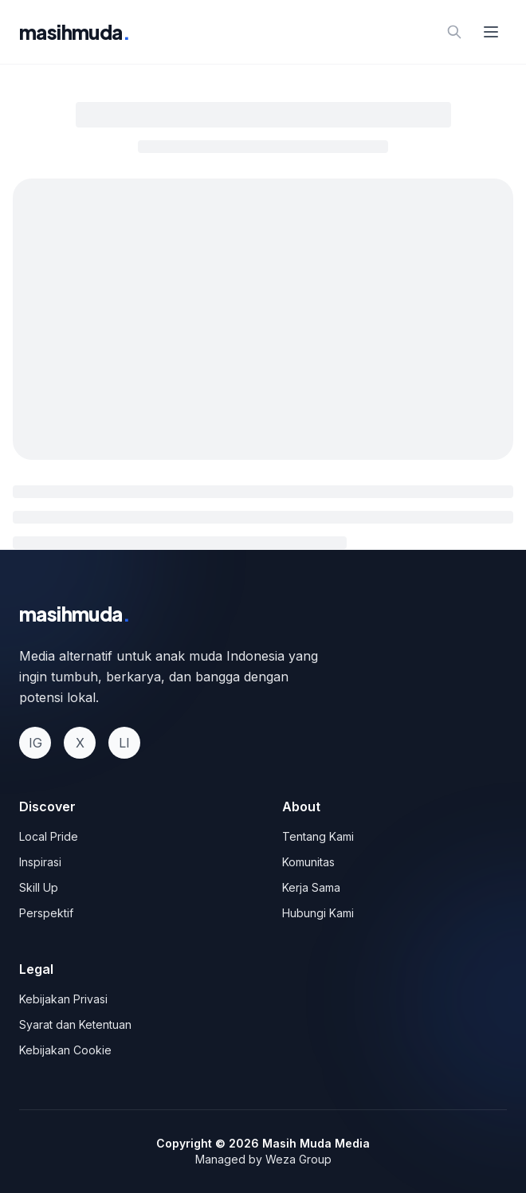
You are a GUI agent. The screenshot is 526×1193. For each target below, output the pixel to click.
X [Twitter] (80, 743)
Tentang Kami (318, 836)
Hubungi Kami (318, 913)
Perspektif (46, 913)
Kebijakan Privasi (63, 999)
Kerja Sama (311, 887)
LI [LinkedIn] (124, 743)
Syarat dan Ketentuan (75, 1024)
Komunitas (308, 862)
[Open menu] (491, 32)
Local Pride (48, 836)
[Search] (454, 32)
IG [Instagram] (35, 743)
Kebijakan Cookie (65, 1050)
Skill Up (38, 887)
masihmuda (74, 32)
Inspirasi (40, 862)
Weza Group (298, 1159)
